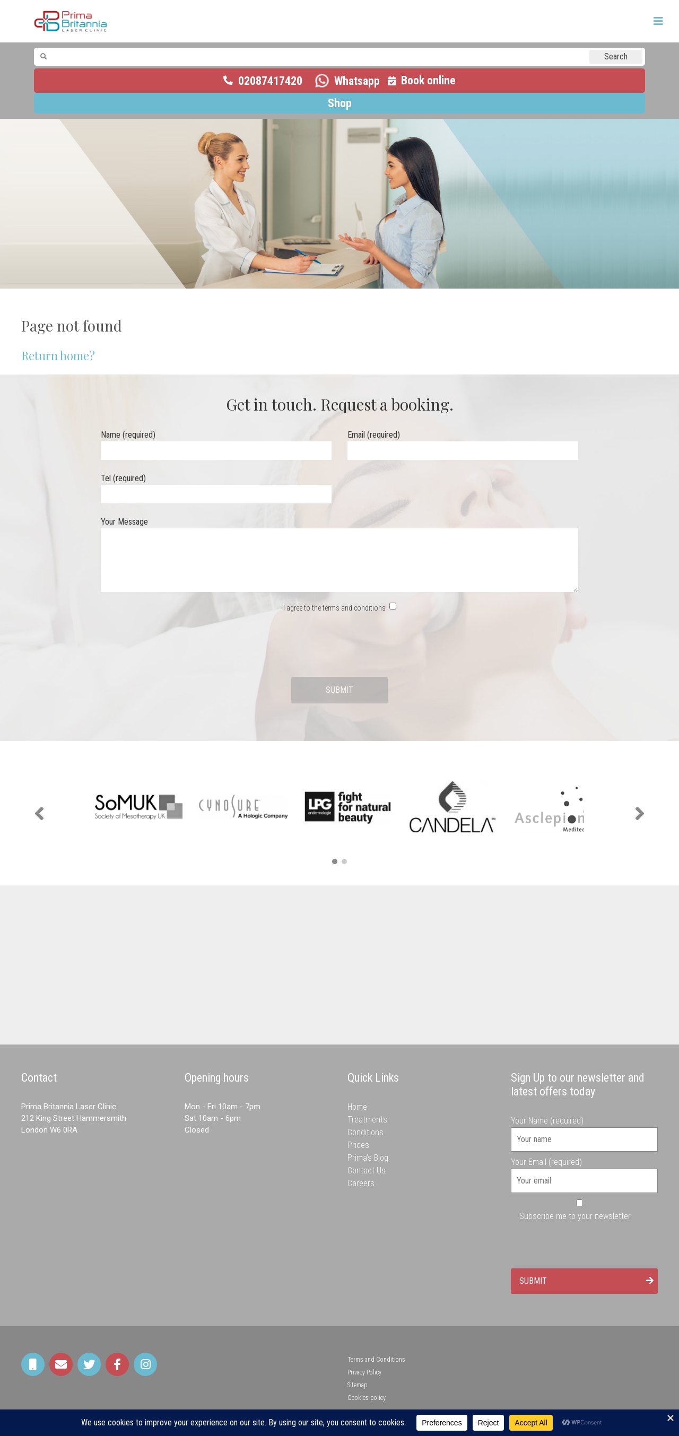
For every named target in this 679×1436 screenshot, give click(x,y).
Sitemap (357, 1385)
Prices (358, 1145)
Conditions (365, 1132)
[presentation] (339, 645)
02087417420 (270, 81)
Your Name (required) (584, 1130)
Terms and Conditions (376, 1359)
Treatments (367, 1120)
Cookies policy (366, 1398)
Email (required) (462, 443)
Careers (361, 1183)
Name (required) (216, 443)
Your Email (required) (584, 1171)
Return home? (58, 355)
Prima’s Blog (367, 1158)
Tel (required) (216, 486)
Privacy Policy (364, 1372)
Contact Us (366, 1170)
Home (357, 1107)
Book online (428, 80)
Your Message (339, 555)
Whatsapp (357, 81)
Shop (340, 103)
